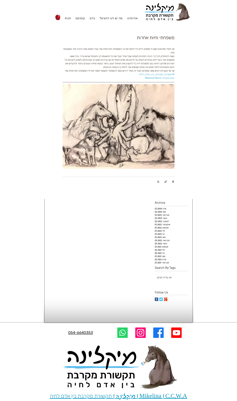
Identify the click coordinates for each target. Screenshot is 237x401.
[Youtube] (176, 332)
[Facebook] (158, 332)
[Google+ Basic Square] (165, 299)
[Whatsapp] (122, 332)
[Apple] (58, 17)
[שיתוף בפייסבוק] (173, 181)
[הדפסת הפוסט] (158, 181)
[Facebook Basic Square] (156, 299)
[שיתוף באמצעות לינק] (165, 181)
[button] (132, 18)
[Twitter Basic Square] (161, 299)
